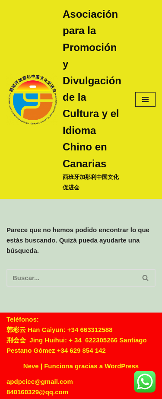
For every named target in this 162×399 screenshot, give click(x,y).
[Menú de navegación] (145, 99)
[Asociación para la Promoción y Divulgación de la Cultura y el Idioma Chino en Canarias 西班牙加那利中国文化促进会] (64, 99)
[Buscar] (71, 278)
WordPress (122, 366)
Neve (31, 366)
